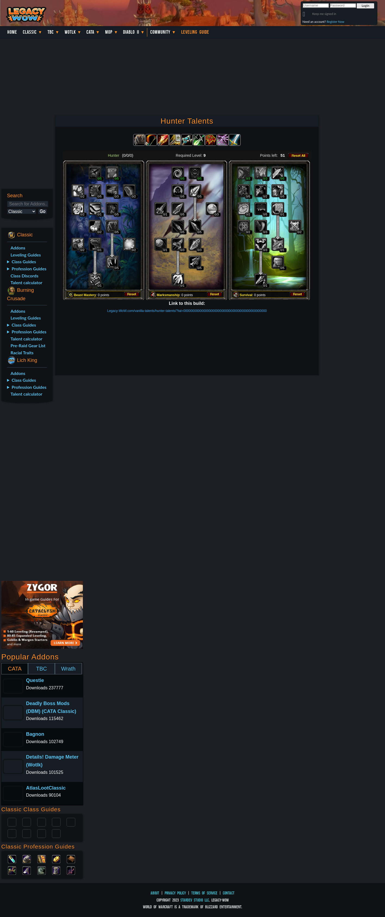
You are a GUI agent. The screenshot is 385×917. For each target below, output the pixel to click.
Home (12, 32)
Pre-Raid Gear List (28, 345)
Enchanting (41, 858)
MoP (108, 32)
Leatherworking (71, 858)
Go (42, 211)
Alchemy (12, 858)
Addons (18, 247)
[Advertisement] (26, 492)
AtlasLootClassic (46, 788)
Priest (41, 821)
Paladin (12, 821)
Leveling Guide (195, 32)
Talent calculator (26, 282)
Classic (30, 32)
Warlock (71, 821)
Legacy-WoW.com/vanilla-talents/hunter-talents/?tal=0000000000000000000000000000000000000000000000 (187, 311)
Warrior (56, 821)
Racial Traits (22, 352)
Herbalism (12, 870)
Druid (27, 821)
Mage (27, 833)
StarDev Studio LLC (194, 900)
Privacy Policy (175, 893)
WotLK (70, 32)
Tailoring (56, 870)
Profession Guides (29, 268)
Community (160, 32)
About (155, 893)
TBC (51, 32)
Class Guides (24, 261)
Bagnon (35, 734)
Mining (27, 870)
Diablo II (131, 32)
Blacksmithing (27, 858)
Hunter (56, 833)
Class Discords (24, 275)
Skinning (41, 870)
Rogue (12, 833)
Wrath (68, 669)
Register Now (335, 21)
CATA (14, 669)
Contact (228, 893)
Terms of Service (204, 893)
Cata (90, 32)
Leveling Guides (26, 254)
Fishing (71, 870)
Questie (35, 680)
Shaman (41, 833)
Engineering (56, 858)
